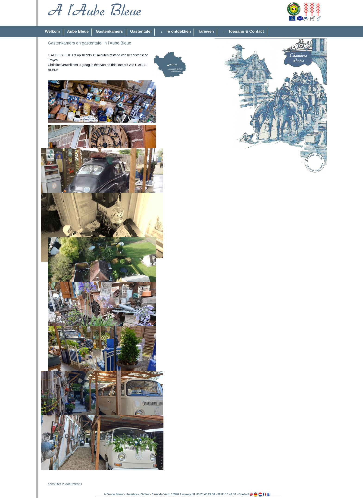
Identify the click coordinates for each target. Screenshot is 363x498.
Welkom (52, 31)
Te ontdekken (178, 31)
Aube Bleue (78, 31)
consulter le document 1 (65, 484)
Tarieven (206, 31)
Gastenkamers (109, 31)
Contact (243, 494)
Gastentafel (141, 31)
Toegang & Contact (246, 31)
